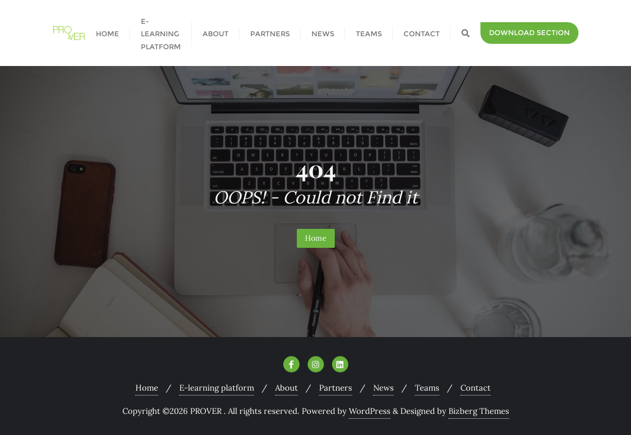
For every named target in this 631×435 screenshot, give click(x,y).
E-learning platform (216, 388)
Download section (529, 32)
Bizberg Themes (478, 411)
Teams (427, 388)
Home (316, 238)
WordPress (370, 411)
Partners (335, 388)
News (383, 388)
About (286, 388)
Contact (475, 388)
